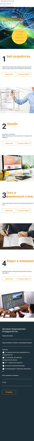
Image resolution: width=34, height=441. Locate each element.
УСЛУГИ (19, 35)
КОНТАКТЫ (19, 41)
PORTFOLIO (20, 38)
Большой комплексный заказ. (14, 366)
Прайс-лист (9, 74)
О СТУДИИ (19, 32)
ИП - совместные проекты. (13, 362)
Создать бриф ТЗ (24, 74)
